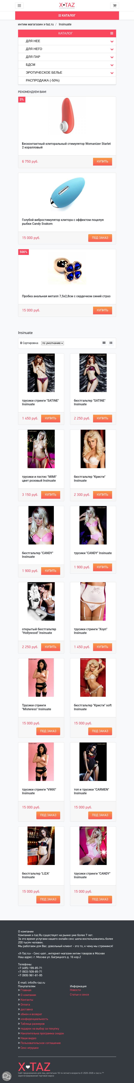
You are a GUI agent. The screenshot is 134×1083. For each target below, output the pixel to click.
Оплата (25, 1004)
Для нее (71, 41)
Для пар (71, 57)
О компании (28, 995)
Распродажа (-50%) (43, 80)
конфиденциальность (34, 1019)
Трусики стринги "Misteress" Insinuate (36, 707)
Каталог (67, 15)
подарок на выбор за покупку (40, 1028)
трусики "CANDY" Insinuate (93, 553)
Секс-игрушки (29, 1048)
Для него (71, 49)
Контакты (27, 999)
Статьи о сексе (79, 994)
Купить (102, 161)
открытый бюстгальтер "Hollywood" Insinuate (39, 631)
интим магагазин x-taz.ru (36, 24)
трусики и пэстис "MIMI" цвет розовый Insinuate (39, 478)
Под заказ (100, 238)
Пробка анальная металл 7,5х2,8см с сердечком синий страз (66, 296)
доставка (27, 1009)
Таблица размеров (33, 1024)
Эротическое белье (71, 73)
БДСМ (71, 65)
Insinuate (65, 24)
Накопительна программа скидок (42, 1033)
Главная (26, 990)
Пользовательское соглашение (41, 1043)
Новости (75, 990)
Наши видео (28, 1038)
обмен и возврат (31, 1014)
